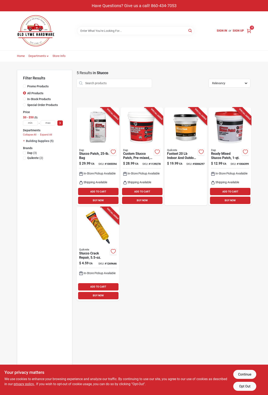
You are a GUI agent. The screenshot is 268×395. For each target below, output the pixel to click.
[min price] (30, 123)
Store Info (59, 56)
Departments (37, 56)
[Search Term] (135, 31)
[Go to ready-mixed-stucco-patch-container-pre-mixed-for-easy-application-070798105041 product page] (230, 156)
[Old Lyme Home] (36, 30)
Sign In (222, 30)
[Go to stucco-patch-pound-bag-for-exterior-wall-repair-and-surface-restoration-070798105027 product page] (98, 156)
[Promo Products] (24, 86)
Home (21, 56)
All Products (35, 93)
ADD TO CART (98, 191)
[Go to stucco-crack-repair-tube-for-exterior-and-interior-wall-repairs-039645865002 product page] (98, 254)
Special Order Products (42, 105)
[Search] (190, 30)
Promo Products (38, 86)
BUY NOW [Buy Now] (98, 200)
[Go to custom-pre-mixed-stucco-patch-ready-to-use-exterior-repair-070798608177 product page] (142, 156)
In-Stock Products (39, 99)
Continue (244, 374)
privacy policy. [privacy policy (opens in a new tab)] (24, 384)
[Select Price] (60, 123)
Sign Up (238, 30)
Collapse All (29, 134)
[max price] (48, 123)
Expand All (46, 134)
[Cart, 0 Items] (249, 30)
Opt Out (244, 386)
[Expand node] (24, 141)
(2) (35, 158)
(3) (32, 153)
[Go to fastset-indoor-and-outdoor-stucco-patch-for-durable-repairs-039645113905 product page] (186, 156)
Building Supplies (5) (40, 141)
